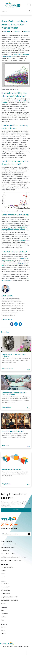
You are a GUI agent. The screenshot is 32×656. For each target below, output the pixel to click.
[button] (11, 324)
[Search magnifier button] (29, 11)
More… (28, 369)
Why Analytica (6, 484)
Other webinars (6, 407)
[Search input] (14, 11)
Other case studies (7, 369)
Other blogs (26, 31)
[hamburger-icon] (29, 5)
